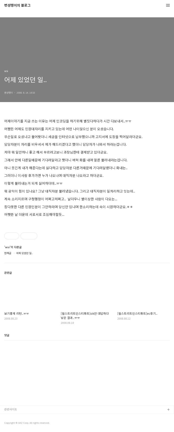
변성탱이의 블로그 (17, 5)
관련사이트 (10, 409)
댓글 (6, 335)
